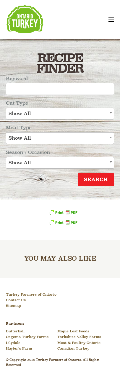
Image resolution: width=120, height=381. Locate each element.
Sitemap (13, 306)
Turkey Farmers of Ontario (31, 294)
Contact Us (16, 300)
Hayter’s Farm (19, 348)
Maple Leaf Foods (73, 331)
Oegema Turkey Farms (27, 337)
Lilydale (13, 343)
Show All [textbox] (20, 113)
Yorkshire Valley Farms (79, 337)
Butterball (15, 331)
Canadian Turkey (73, 348)
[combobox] (60, 113)
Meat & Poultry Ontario (78, 343)
